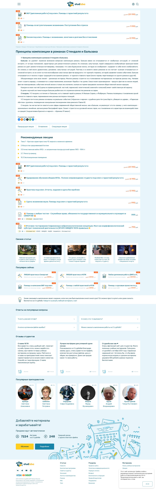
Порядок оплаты (94, 470)
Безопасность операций (96, 475)
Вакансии (92, 483)
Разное (62, 478)
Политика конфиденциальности (99, 468)
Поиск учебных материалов (131, 465)
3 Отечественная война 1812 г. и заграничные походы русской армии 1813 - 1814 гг (53, 149)
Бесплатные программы (68, 468)
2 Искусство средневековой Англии (35, 145)
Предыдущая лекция (26, 127)
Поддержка (92, 480)
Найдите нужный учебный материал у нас (60, 301)
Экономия (63, 473)
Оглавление (42, 127)
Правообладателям (95, 478)
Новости (62, 465)
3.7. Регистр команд (28, 153)
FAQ (61, 480)
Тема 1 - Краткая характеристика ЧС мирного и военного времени (46, 142)
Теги (61, 483)
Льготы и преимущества (68, 475)
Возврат (91, 473)
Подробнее (44, 446)
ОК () (147, 484)
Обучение (25, 446)
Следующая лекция (59, 127)
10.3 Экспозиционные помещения (34, 157)
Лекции (124, 468)
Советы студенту (65, 470)
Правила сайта (93, 465)
